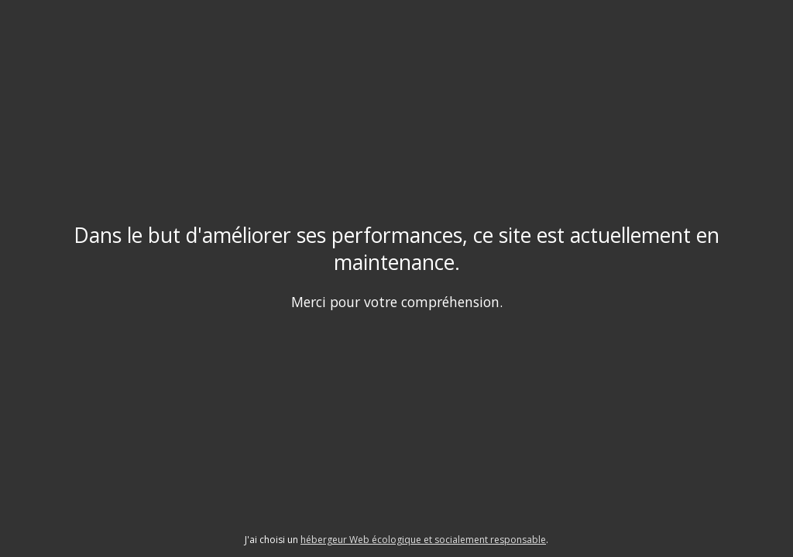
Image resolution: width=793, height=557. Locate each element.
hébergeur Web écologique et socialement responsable (423, 539)
